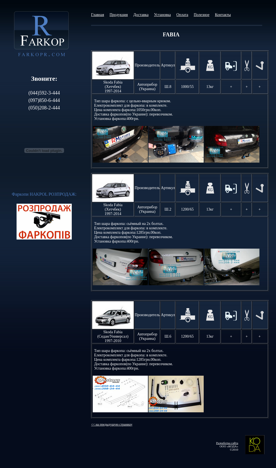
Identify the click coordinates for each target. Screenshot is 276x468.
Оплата (182, 15)
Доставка (140, 15)
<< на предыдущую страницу (111, 424)
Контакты (223, 15)
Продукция (119, 15)
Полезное (201, 15)
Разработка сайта (227, 443)
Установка (162, 15)
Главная (97, 15)
